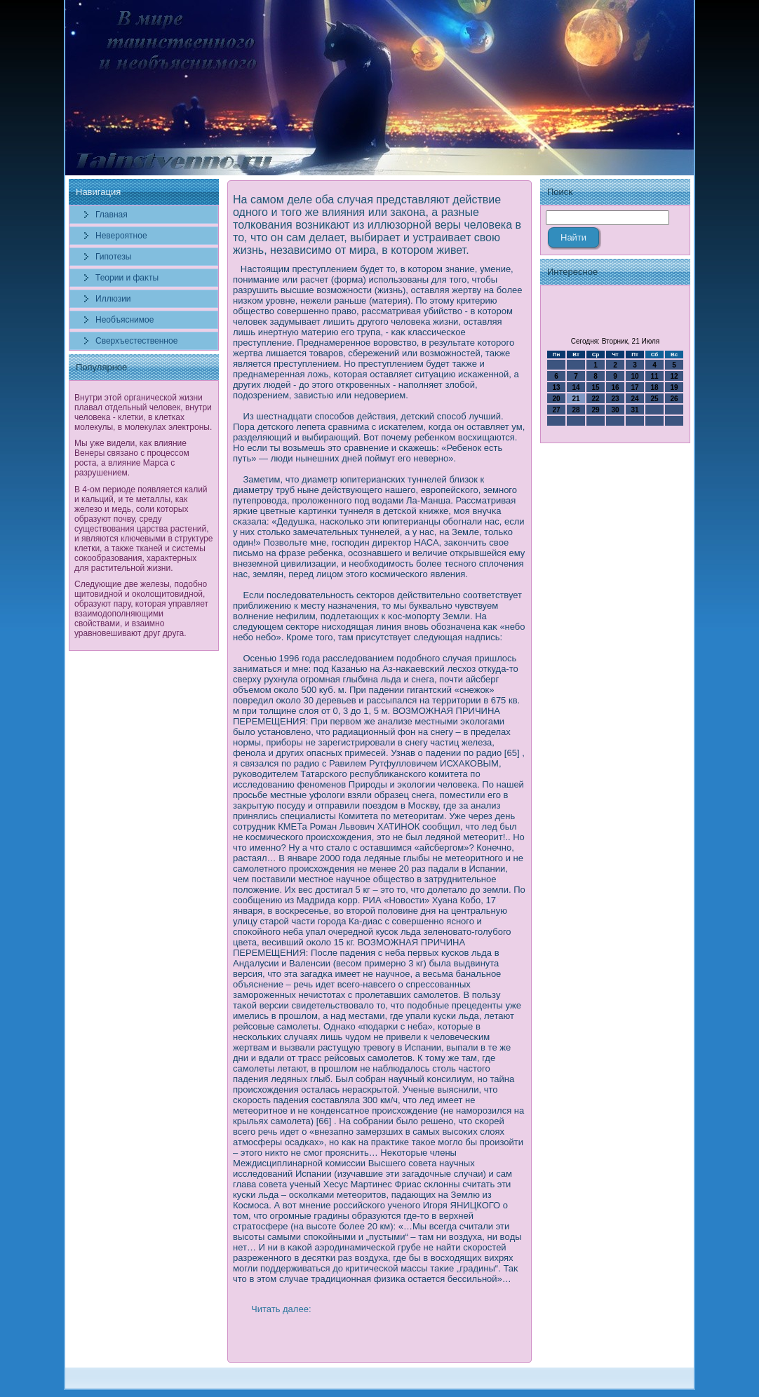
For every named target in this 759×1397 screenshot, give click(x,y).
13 (556, 387)
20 (556, 399)
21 (575, 399)
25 (654, 399)
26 (674, 399)
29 (595, 410)
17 (634, 387)
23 (615, 399)
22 (595, 399)
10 (634, 376)
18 (654, 387)
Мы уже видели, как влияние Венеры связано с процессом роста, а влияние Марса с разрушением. (131, 458)
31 (634, 410)
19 (674, 387)
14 (575, 387)
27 (556, 410)
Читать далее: (281, 1309)
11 (654, 376)
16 (615, 387)
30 (615, 410)
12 (674, 376)
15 (595, 387)
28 (575, 410)
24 (634, 399)
